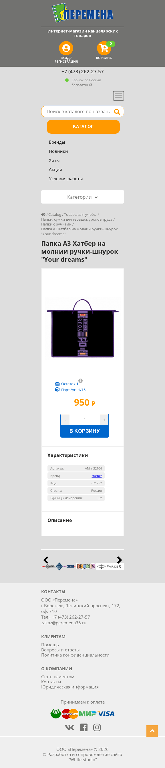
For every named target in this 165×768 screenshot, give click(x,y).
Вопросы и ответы (60, 650)
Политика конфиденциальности (75, 655)
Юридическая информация (70, 687)
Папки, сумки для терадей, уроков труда (76, 219)
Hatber (97, 476)
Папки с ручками (56, 224)
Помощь (50, 644)
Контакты (51, 681)
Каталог (83, 127)
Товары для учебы (80, 214)
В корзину (84, 431)
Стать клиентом (57, 676)
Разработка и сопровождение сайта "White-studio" (84, 756)
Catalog (54, 214)
